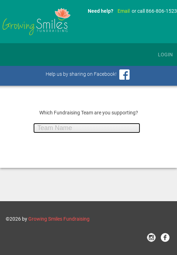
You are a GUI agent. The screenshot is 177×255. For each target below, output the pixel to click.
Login (165, 54)
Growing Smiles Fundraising (59, 219)
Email (124, 11)
